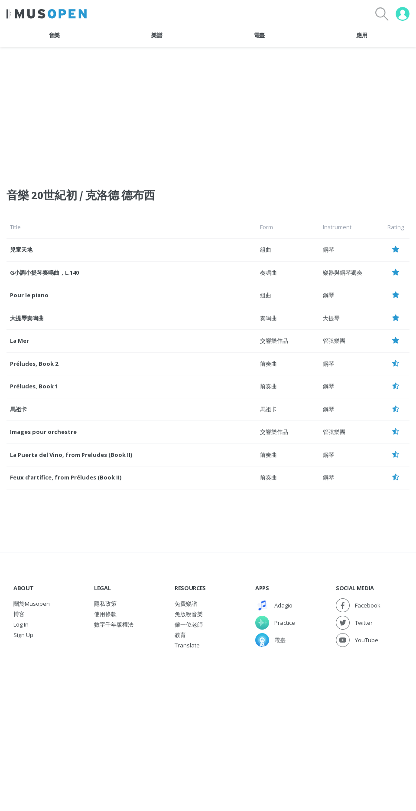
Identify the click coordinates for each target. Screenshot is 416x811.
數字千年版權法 (113, 624)
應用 (361, 35)
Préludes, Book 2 (34, 364)
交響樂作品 (274, 341)
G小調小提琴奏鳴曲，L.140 (44, 272)
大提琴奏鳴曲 (27, 318)
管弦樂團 (334, 341)
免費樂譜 (186, 603)
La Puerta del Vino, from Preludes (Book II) (71, 455)
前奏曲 (268, 364)
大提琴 (331, 318)
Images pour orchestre (43, 432)
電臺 (259, 35)
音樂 (54, 35)
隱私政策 (105, 603)
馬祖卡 (18, 409)
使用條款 (105, 614)
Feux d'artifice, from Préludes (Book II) (65, 477)
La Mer (19, 341)
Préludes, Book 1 (34, 386)
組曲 (265, 249)
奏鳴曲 (268, 272)
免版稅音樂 (189, 614)
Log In (21, 624)
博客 (19, 614)
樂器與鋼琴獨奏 (342, 272)
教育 (180, 635)
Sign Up (23, 635)
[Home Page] (46, 14)
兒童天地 (21, 249)
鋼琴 (328, 249)
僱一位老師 (189, 624)
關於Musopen (31, 603)
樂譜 (156, 35)
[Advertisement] (208, 715)
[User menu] (403, 14)
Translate (187, 645)
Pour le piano (29, 295)
